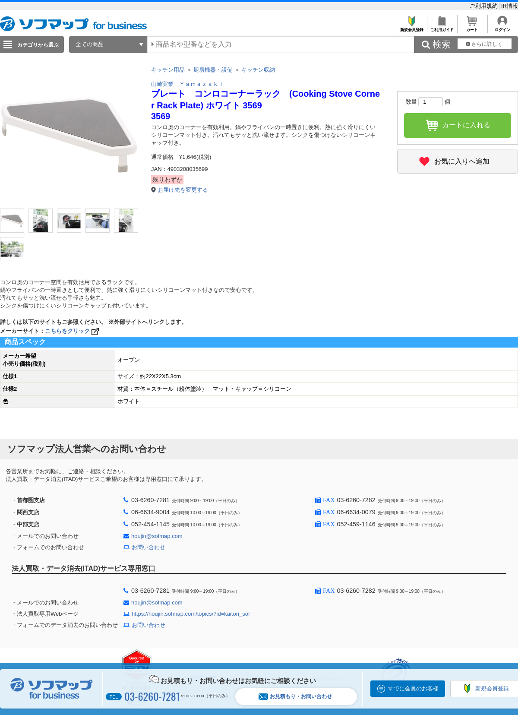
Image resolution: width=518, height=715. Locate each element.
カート (472, 27)
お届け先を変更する (183, 190)
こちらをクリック (73, 331)
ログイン (502, 27)
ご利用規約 (484, 6)
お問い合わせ (148, 547)
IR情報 (509, 6)
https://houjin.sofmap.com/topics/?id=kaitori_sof (191, 614)
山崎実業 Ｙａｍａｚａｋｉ (187, 84)
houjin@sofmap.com (157, 536)
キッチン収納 (258, 69)
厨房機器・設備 (213, 69)
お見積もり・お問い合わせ (295, 696)
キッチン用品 (168, 69)
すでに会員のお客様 (413, 688)
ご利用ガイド (442, 27)
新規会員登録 (412, 27)
